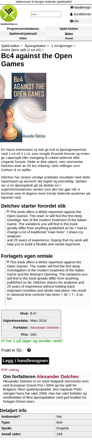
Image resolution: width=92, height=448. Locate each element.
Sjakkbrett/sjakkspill (23, 33)
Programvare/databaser (23, 29)
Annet (69, 38)
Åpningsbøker (35, 46)
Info (74, 21)
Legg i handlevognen (25, 360)
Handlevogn (80, 7)
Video (23, 38)
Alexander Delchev (44, 327)
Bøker (69, 33)
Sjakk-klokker (69, 29)
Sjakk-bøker (10, 46)
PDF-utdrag (10, 370)
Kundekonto (80, 14)
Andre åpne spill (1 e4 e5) (21, 50)
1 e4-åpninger (62, 46)
